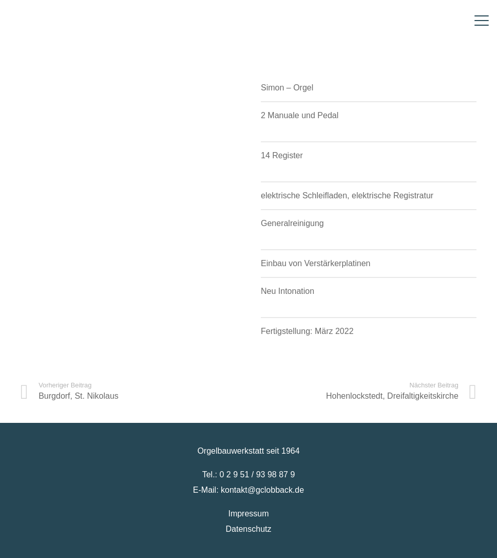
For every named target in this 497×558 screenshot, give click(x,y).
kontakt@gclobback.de (262, 490)
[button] (481, 20)
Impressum (248, 513)
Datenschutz (249, 529)
